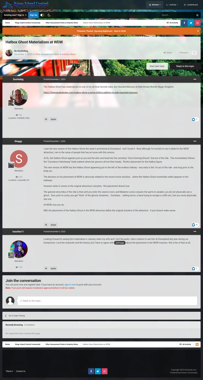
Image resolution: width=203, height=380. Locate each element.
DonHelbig (22, 51)
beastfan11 (18, 231)
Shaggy (18, 141)
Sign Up (33, 15)
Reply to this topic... (31, 301)
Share (168, 52)
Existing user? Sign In (15, 15)
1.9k (19, 267)
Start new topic (157, 66)
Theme (9, 371)
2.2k (19, 177)
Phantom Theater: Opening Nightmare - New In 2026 (101, 31)
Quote (53, 119)
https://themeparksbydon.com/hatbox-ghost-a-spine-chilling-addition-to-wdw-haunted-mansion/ (91, 92)
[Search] (176, 15)
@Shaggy (120, 243)
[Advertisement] (101, 130)
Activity (173, 5)
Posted (54, 79)
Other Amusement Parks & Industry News (55, 54)
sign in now (70, 284)
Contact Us (20, 371)
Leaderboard (192, 5)
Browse (155, 5)
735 (19, 115)
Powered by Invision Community (183, 373)
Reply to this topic (185, 66)
